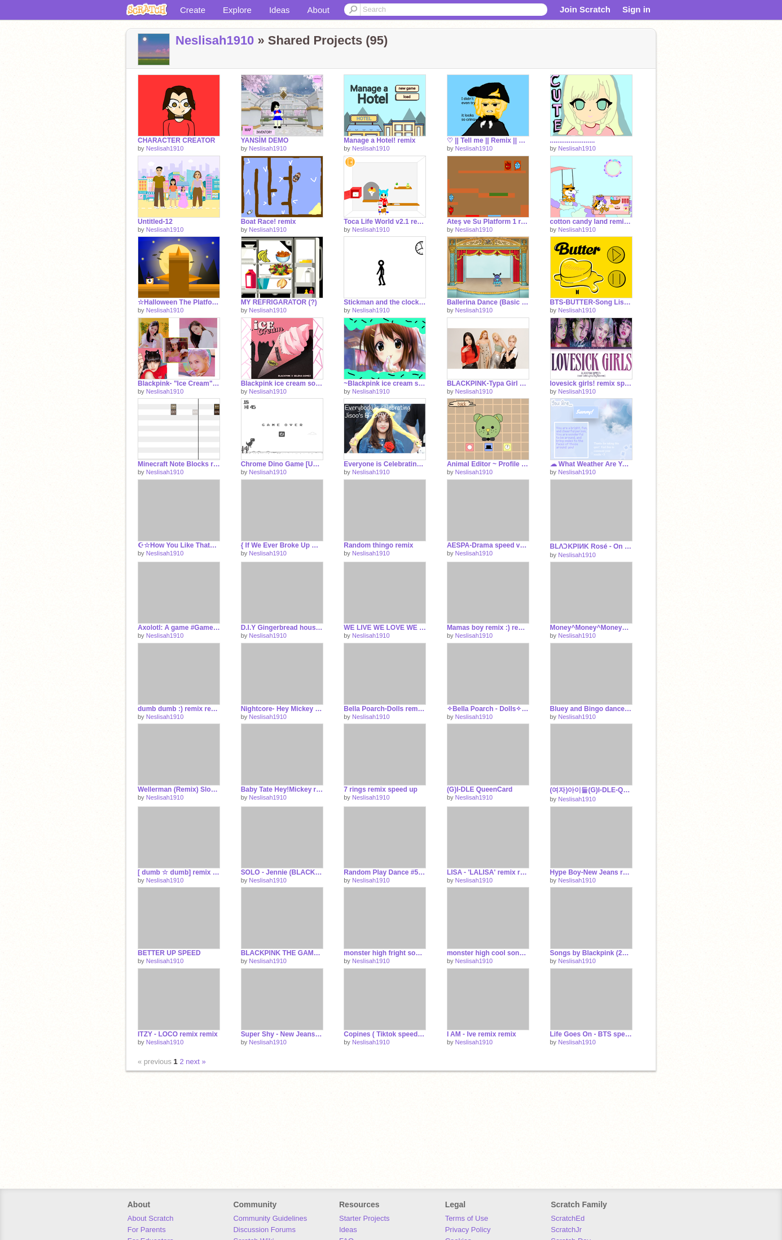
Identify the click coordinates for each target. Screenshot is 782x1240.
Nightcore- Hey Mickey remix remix (282, 709)
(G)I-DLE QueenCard (480, 789)
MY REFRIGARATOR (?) (279, 302)
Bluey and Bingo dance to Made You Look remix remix (591, 709)
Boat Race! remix (268, 222)
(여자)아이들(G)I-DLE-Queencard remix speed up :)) (591, 790)
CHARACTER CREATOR (176, 140)
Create (192, 10)
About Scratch (151, 1218)
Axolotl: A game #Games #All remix (179, 628)
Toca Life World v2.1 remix (385, 222)
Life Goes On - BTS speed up (591, 1034)
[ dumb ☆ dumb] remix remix (179, 872)
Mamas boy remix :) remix (488, 628)
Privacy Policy (468, 1229)
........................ (572, 140)
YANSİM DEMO (265, 140)
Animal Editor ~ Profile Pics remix (488, 464)
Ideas (279, 10)
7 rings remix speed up (381, 789)
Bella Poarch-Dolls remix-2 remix (385, 709)
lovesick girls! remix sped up (591, 383)
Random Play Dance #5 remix (385, 872)
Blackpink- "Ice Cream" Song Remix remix (179, 383)
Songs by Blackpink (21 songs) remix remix (591, 953)
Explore (237, 10)
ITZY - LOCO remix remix (178, 1034)
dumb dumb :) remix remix (179, 709)
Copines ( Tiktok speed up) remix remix (385, 1034)
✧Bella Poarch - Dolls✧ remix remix (488, 709)
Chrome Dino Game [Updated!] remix (282, 464)
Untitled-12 (155, 222)
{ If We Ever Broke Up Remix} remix (282, 545)
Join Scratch (585, 9)
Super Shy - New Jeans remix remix (282, 1034)
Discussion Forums (264, 1229)
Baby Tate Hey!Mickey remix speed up (282, 789)
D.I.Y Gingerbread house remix (282, 628)
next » (195, 1061)
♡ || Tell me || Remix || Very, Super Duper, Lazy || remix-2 (488, 140)
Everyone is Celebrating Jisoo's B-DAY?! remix (385, 464)
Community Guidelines (270, 1218)
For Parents (147, 1229)
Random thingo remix (378, 545)
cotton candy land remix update (591, 222)
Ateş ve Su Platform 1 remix (488, 222)
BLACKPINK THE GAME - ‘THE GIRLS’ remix (282, 953)
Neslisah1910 (214, 40)
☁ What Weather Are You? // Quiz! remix (591, 464)
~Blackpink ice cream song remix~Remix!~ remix (385, 383)
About (318, 10)
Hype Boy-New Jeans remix (591, 872)
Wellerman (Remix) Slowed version (179, 789)
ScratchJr (566, 1229)
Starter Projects (364, 1218)
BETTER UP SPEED (169, 953)
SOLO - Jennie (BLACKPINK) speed (282, 872)
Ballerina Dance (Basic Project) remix (488, 302)
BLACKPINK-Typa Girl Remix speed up (488, 383)
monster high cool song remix (488, 953)
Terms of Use (467, 1218)
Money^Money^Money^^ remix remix (591, 628)
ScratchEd (568, 1218)
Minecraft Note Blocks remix (179, 464)
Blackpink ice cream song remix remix (282, 383)
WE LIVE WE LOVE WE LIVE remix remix (385, 628)
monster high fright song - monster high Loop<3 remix (385, 953)
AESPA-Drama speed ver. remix (488, 545)
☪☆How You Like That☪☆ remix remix (179, 545)
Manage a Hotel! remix (379, 140)
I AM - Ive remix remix (481, 1034)
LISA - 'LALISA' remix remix (488, 872)
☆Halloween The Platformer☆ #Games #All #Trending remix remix (179, 302)
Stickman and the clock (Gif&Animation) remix (385, 302)
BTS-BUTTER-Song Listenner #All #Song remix (591, 302)
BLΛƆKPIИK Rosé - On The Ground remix (591, 546)
